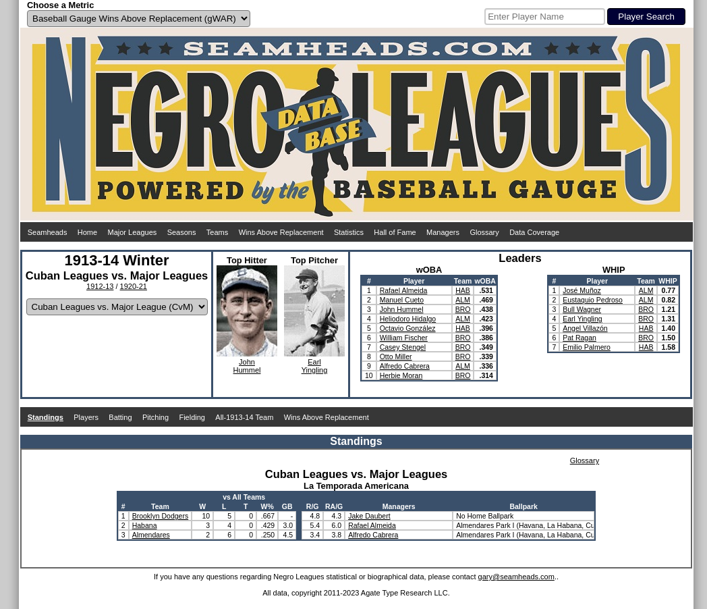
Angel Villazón (585, 328)
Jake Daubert (369, 516)
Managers (442, 232)
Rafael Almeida (404, 290)
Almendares (151, 535)
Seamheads (47, 232)
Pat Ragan (579, 338)
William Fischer (404, 338)
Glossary (484, 232)
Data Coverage (534, 232)
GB (287, 506)
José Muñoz (582, 290)
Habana (144, 525)
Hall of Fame (395, 232)
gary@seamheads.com (516, 577)
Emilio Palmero (587, 347)
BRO (463, 309)
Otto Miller (396, 356)
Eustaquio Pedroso (593, 300)
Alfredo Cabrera (405, 366)
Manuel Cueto (402, 300)
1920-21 (133, 286)
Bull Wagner (582, 309)
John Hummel (402, 309)
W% (267, 506)
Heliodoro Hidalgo (408, 319)
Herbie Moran (401, 375)
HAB (462, 290)
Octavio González (408, 328)
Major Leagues (132, 232)
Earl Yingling (582, 319)
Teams (217, 232)
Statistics (349, 232)
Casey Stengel (403, 347)
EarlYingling (315, 366)
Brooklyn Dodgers (160, 516)
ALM (462, 300)
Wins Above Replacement (281, 232)
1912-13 (99, 286)
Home (87, 232)
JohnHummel (247, 366)
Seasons (181, 232)
